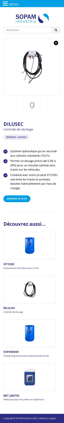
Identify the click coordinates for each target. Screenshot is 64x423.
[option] (32, 67)
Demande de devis (17, 198)
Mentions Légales (47, 418)
